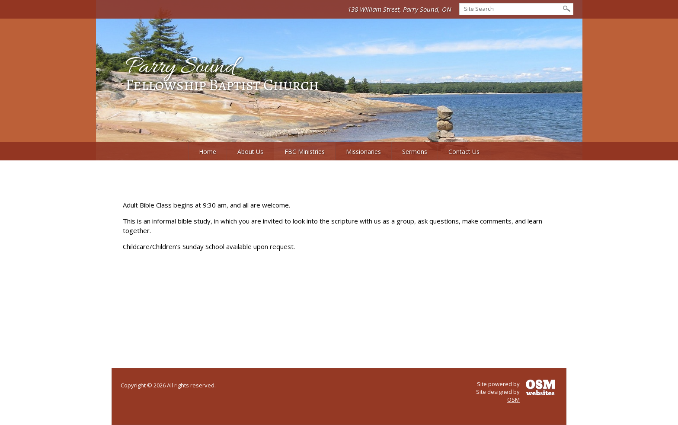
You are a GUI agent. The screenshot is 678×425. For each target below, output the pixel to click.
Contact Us (464, 151)
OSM (513, 399)
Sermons (414, 151)
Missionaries (363, 151)
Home (207, 151)
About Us (250, 151)
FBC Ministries (305, 151)
